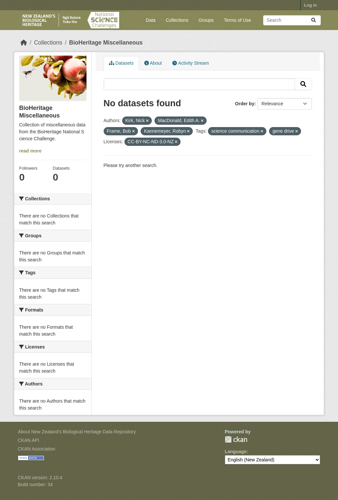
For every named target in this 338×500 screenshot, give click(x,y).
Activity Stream (190, 63)
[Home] (23, 42)
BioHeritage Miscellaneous (106, 42)
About (153, 63)
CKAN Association (36, 448)
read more (30, 150)
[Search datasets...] (292, 20)
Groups (206, 20)
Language (236, 451)
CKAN (236, 439)
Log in (310, 5)
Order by (244, 103)
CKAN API (28, 440)
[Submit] (313, 20)
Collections (177, 20)
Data (151, 20)
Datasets (121, 63)
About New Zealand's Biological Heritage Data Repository (77, 431)
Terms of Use (237, 20)
